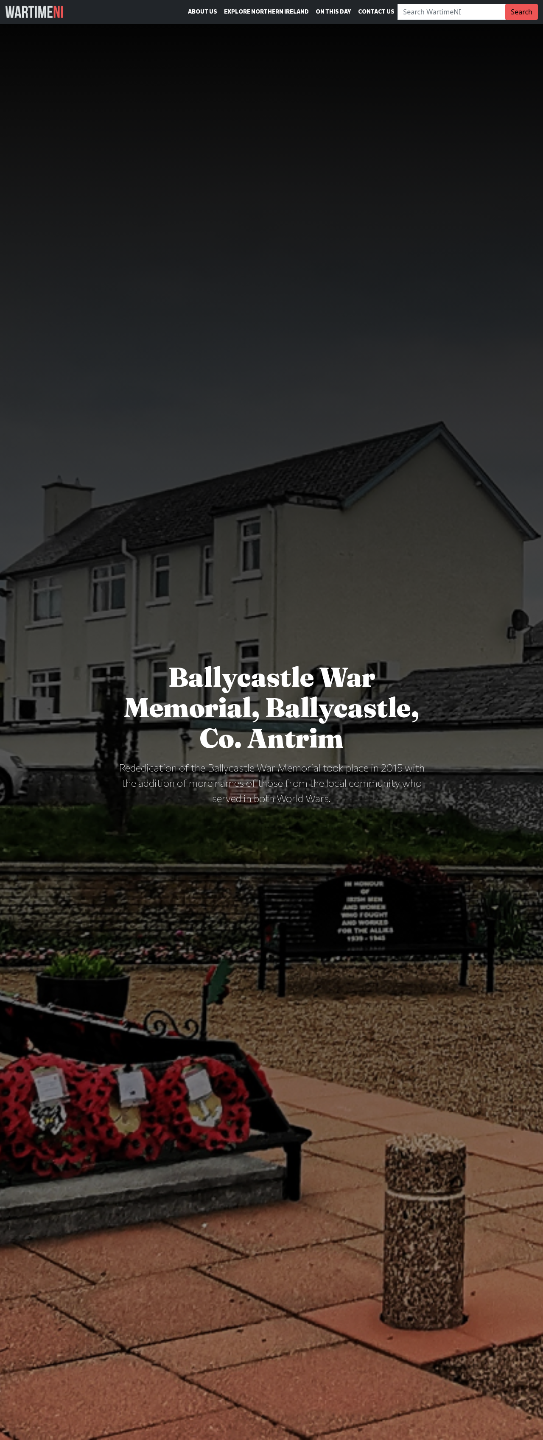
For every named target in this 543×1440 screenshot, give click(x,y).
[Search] (451, 12)
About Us (202, 11)
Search (521, 12)
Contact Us (376, 11)
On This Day (333, 11)
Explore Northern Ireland (266, 11)
